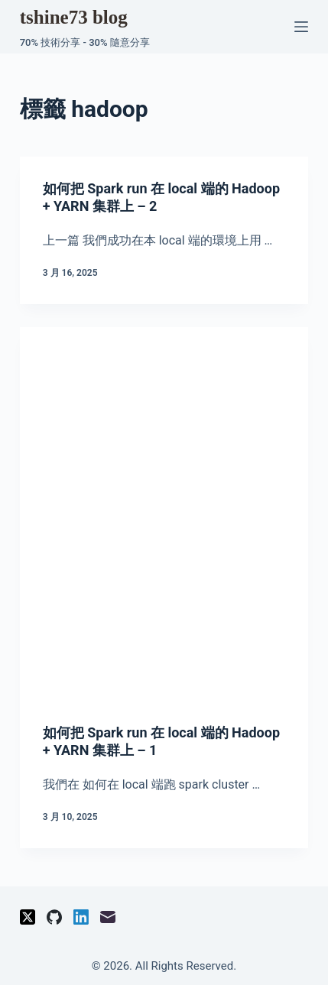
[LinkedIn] (81, 917)
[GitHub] (54, 917)
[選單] (301, 27)
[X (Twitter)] (27, 917)
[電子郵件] (107, 917)
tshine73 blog (74, 17)
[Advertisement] (164, 521)
